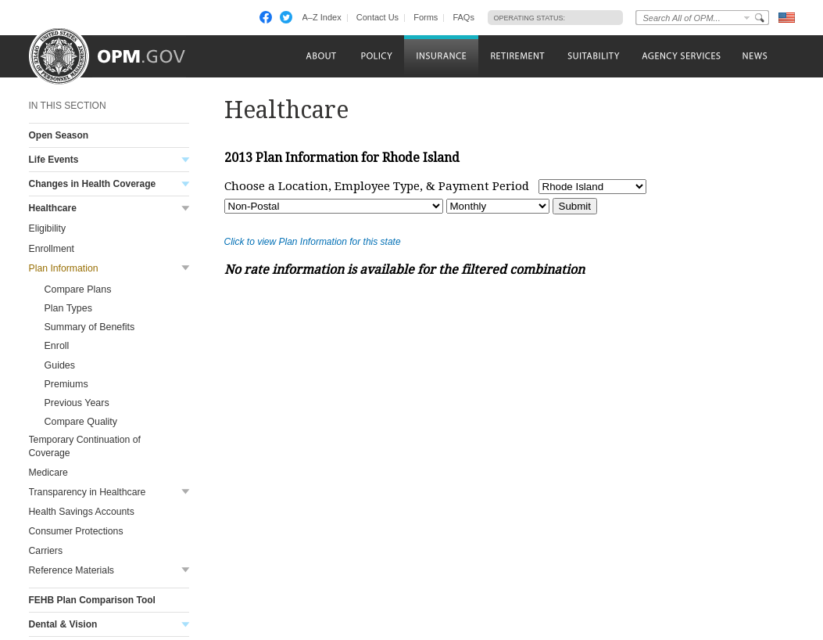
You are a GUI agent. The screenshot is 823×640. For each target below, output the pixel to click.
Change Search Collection (747, 17)
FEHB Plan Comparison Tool (92, 600)
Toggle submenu (185, 160)
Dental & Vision (63, 624)
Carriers (46, 550)
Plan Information (63, 268)
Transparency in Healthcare (87, 492)
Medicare (48, 472)
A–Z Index (322, 17)
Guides (60, 365)
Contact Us (377, 17)
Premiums (66, 384)
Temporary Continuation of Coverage (85, 446)
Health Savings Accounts (81, 511)
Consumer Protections (76, 531)
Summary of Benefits (90, 327)
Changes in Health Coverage (92, 183)
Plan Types (68, 308)
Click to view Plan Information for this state (312, 241)
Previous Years (77, 402)
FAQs (463, 17)
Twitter (286, 17)
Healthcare (53, 208)
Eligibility (47, 228)
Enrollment (51, 248)
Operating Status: (530, 18)
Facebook (265, 17)
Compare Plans (78, 289)
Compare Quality (81, 421)
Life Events (54, 159)
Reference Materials (71, 570)
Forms (425, 17)
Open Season (59, 135)
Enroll (57, 345)
